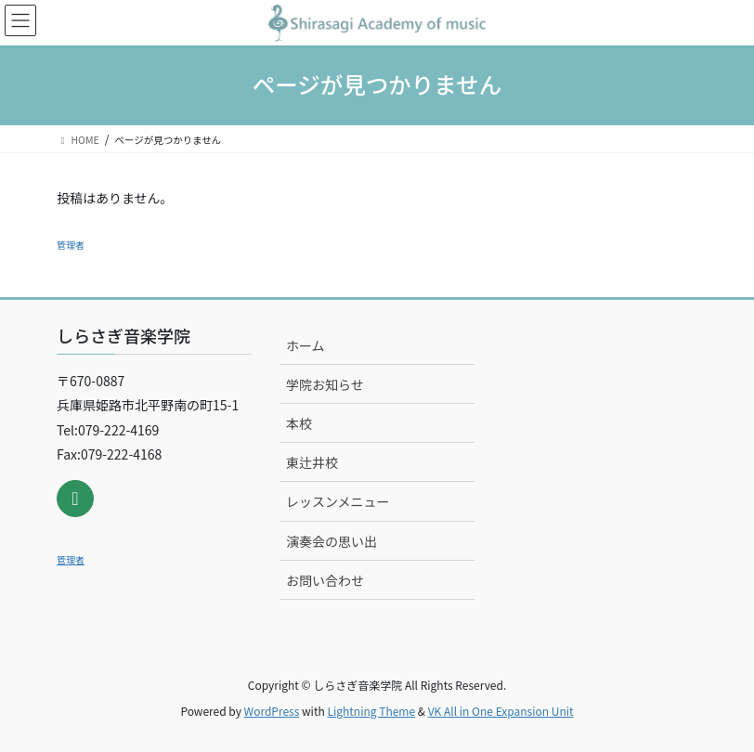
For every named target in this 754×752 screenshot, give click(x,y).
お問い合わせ (325, 580)
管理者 (70, 245)
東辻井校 (312, 462)
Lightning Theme (371, 711)
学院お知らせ (325, 384)
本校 (299, 423)
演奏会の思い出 (331, 541)
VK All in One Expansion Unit (501, 711)
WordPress (272, 711)
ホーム (305, 345)
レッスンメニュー (338, 501)
